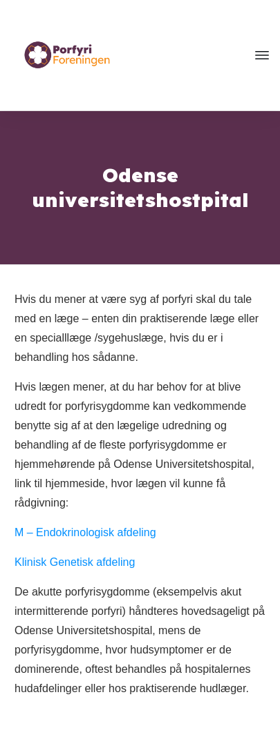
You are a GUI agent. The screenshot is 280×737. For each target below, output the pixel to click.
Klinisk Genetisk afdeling (75, 562)
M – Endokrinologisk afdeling (85, 532)
